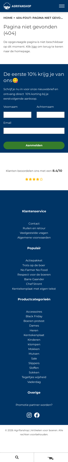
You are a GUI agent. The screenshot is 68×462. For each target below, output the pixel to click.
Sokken (34, 372)
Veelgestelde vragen (34, 233)
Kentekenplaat (34, 335)
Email (7, 122)
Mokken (34, 349)
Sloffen (34, 367)
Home (8, 17)
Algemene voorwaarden (34, 237)
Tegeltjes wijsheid (34, 377)
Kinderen (34, 339)
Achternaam (45, 106)
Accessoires (34, 311)
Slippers (34, 363)
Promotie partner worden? (34, 405)
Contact (34, 223)
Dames (34, 325)
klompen (34, 344)
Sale (34, 358)
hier (34, 46)
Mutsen (34, 353)
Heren (34, 330)
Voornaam (10, 106)
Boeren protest (34, 321)
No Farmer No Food (34, 270)
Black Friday (34, 316)
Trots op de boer (34, 265)
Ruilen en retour (34, 228)
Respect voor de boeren (34, 274)
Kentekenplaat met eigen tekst (34, 288)
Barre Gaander (34, 279)
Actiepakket (34, 260)
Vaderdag (34, 382)
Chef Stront (34, 284)
